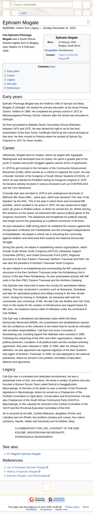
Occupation (51, 50)
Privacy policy (72, 507)
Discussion (15, 13)
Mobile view (61, 509)
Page (6, 13)
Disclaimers (46, 509)
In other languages (77, 13)
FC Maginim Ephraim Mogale (24, 454)
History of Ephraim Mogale (22, 471)
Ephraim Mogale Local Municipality (27, 475)
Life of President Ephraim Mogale (26, 467)
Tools (86, 13)
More (24, 13)
